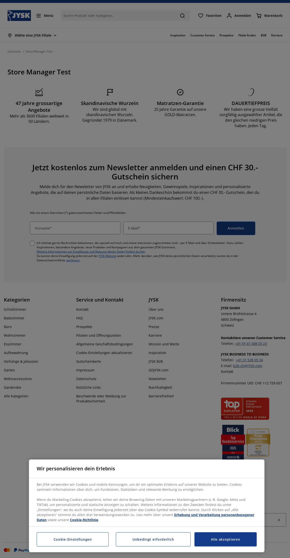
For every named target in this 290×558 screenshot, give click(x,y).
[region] (146, 506)
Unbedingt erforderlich (153, 539)
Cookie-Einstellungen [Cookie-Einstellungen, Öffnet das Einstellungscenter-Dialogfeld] (73, 539)
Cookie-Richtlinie (84, 520)
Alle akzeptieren (225, 539)
